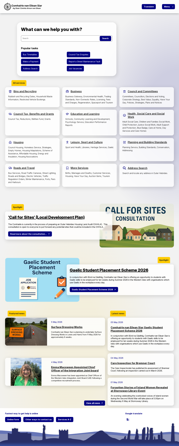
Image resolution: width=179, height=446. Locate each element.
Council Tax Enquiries (78, 54)
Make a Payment (30, 61)
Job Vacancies (75, 68)
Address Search (30, 68)
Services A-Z (64, 419)
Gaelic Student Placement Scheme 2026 (92, 289)
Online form (13, 419)
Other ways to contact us (38, 419)
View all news (93, 403)
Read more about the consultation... (28, 234)
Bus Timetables (30, 54)
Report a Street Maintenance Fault (84, 61)
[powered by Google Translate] (127, 419)
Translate (149, 6)
